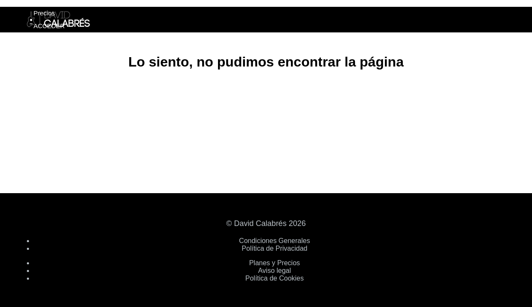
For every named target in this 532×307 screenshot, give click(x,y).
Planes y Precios (274, 262)
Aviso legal (274, 270)
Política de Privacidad (275, 248)
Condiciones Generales (274, 240)
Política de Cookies (274, 278)
